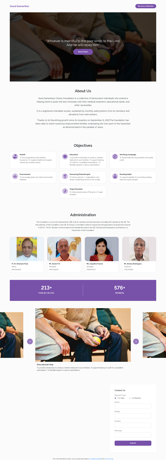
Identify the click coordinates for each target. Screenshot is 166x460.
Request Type (120, 395)
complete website (95, 459)
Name (117, 402)
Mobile (117, 412)
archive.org (109, 459)
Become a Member (146, 6)
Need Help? (83, 52)
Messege (118, 431)
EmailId (117, 421)
